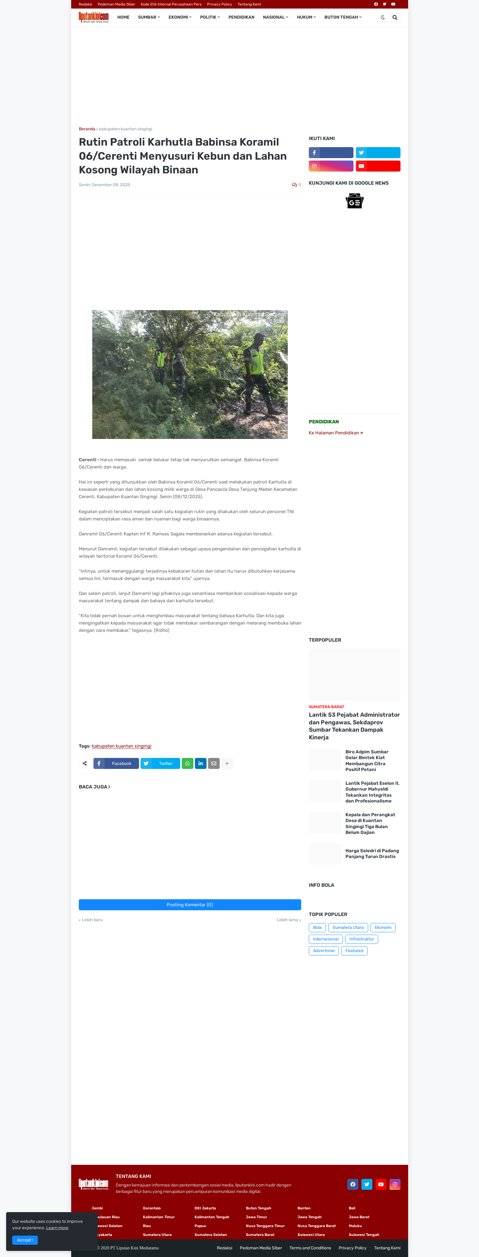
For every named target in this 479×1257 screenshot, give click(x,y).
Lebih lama (287, 920)
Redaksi (85, 4)
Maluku (355, 1226)
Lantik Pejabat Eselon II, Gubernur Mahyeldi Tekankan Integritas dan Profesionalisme (373, 792)
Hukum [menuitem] (304, 17)
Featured (354, 950)
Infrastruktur (361, 939)
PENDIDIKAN (324, 422)
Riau (147, 1226)
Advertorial (324, 950)
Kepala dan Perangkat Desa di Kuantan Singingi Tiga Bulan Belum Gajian (370, 823)
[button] (382, 17)
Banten (304, 1208)
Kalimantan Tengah (212, 1217)
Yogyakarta (102, 1235)
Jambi (97, 1208)
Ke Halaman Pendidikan (336, 433)
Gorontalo (152, 1208)
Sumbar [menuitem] (147, 17)
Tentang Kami (249, 4)
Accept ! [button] (25, 1240)
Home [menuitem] (123, 17)
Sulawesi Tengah (364, 1235)
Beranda (87, 129)
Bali (352, 1208)
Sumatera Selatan (211, 1235)
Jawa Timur (256, 1217)
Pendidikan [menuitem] (241, 17)
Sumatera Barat (260, 1235)
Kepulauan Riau (106, 1217)
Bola (317, 927)
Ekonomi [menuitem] (178, 17)
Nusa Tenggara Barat (317, 1226)
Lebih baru (92, 920)
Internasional (325, 939)
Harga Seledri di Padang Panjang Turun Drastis (372, 854)
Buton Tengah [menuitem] (341, 17)
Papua (200, 1226)
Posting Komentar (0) (190, 904)
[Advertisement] (239, 76)
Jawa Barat (359, 1217)
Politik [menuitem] (208, 17)
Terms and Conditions (310, 1248)
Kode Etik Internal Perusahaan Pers (171, 4)
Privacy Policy (219, 4)
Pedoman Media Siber (116, 4)
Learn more (57, 1227)
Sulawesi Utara (311, 1235)
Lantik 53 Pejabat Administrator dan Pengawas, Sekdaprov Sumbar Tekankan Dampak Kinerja (354, 726)
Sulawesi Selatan (107, 1226)
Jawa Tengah (310, 1217)
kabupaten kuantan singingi (125, 129)
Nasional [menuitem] (274, 17)
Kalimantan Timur (159, 1217)
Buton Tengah (258, 1208)
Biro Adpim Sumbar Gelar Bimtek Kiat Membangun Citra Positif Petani (367, 761)
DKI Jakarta (205, 1208)
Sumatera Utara (348, 927)
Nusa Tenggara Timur (265, 1226)
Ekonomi (383, 927)
